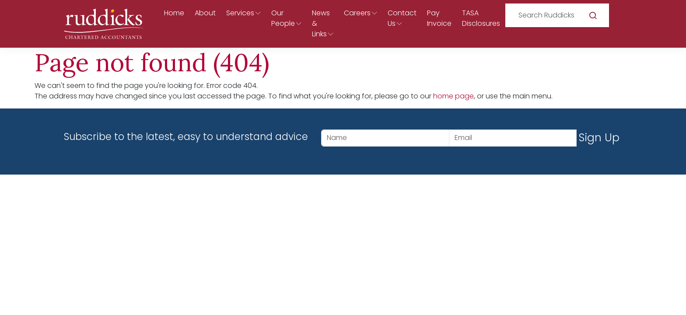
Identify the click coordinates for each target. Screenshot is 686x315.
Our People (283, 18)
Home (174, 13)
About (205, 13)
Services (240, 13)
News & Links (321, 23)
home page (453, 96)
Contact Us (402, 18)
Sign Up (599, 137)
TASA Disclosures (481, 18)
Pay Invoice (439, 18)
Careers (357, 13)
